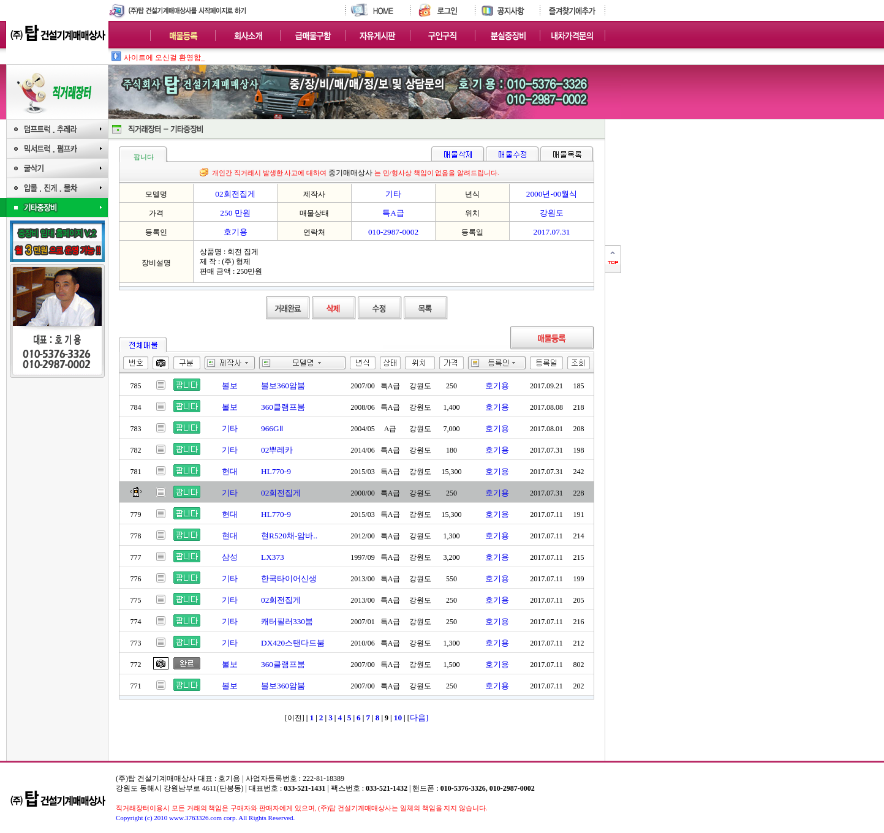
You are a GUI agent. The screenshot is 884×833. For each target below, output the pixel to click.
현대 (230, 471)
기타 (230, 428)
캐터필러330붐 (287, 621)
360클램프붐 (283, 407)
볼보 (230, 385)
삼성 (230, 557)
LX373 (272, 557)
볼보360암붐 (283, 385)
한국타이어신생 (289, 578)
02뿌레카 (277, 449)
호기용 (497, 385)
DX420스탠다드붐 (293, 642)
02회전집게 (281, 492)
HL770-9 (276, 471)
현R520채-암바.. (289, 535)
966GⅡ (272, 428)
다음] (419, 717)
